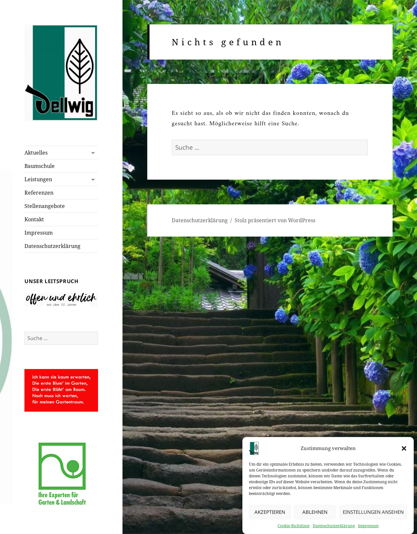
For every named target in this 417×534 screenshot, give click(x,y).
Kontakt (34, 219)
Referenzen (38, 192)
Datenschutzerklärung (334, 527)
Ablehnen (314, 513)
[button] (404, 449)
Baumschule (39, 166)
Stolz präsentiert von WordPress (275, 220)
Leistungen (38, 179)
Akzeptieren (269, 513)
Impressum (368, 527)
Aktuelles (36, 152)
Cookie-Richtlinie (293, 527)
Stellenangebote (44, 206)
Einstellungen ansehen (373, 513)
